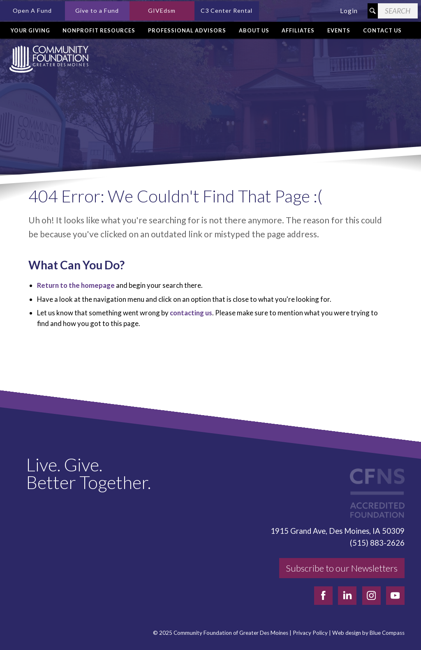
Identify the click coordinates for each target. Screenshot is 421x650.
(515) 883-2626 (377, 542)
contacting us (191, 312)
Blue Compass (387, 633)
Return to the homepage (76, 285)
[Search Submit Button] (372, 10)
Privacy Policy (310, 633)
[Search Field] (398, 10)
